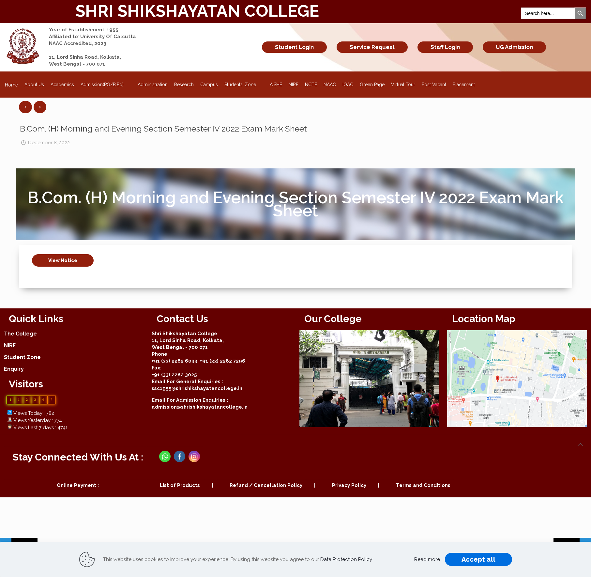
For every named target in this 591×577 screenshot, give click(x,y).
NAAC (330, 84)
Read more (427, 559)
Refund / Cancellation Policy (266, 485)
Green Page (372, 84)
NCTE (311, 84)
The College (20, 334)
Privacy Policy (349, 485)
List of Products (180, 485)
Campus (209, 84)
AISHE (276, 84)
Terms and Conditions (423, 485)
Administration (153, 84)
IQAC (347, 84)
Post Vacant (434, 84)
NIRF (293, 84)
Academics (62, 84)
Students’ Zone (244, 82)
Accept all (478, 559)
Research (184, 84)
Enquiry (14, 369)
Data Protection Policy (346, 559)
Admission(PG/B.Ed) (106, 82)
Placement (464, 84)
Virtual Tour (403, 84)
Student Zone (22, 357)
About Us (34, 84)
